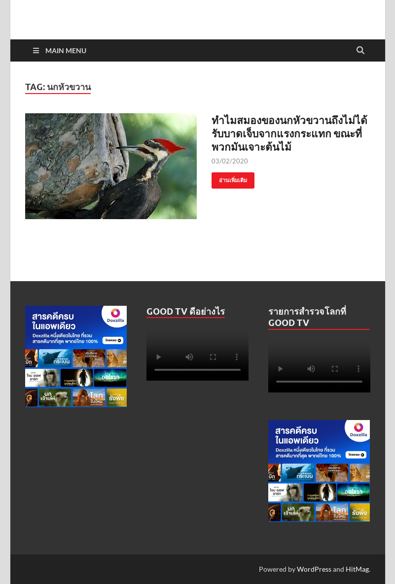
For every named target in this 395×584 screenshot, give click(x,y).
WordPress (314, 569)
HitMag (357, 569)
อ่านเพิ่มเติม (229, 178)
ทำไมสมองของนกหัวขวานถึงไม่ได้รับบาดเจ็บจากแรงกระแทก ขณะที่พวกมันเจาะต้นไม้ (289, 133)
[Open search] (360, 50)
